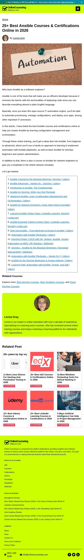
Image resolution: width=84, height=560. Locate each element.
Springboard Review (12, 498)
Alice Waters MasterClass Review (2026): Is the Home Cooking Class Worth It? (34, 501)
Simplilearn (8, 483)
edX (5, 465)
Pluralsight (8, 479)
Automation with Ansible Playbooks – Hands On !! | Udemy (40, 256)
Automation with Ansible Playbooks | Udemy (33, 235)
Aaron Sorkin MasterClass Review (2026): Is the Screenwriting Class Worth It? (34, 516)
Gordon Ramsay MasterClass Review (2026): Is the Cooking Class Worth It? (33, 519)
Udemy (7, 476)
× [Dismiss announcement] (81, 2)
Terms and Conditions (12, 541)
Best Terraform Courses (52, 282)
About (6, 531)
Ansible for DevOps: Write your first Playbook (32, 192)
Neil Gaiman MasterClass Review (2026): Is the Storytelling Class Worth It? (33, 509)
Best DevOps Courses (28, 282)
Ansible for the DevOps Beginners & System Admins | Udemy (41, 260)
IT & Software (9, 386)
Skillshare (8, 487)
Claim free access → (68, 2)
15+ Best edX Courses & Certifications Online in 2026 (41, 377)
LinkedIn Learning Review (14, 505)
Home (5, 19)
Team (6, 534)
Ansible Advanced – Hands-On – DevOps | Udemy (35, 183)
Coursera (7, 468)
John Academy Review (13, 512)
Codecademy (9, 472)
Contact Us (8, 538)
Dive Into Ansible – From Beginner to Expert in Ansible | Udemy (41, 230)
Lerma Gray (19, 38)
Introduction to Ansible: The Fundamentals (31, 187)
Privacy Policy (9, 545)
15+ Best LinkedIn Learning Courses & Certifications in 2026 (41, 416)
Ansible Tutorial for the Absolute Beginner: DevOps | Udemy (40, 179)
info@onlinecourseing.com (35, 554)
